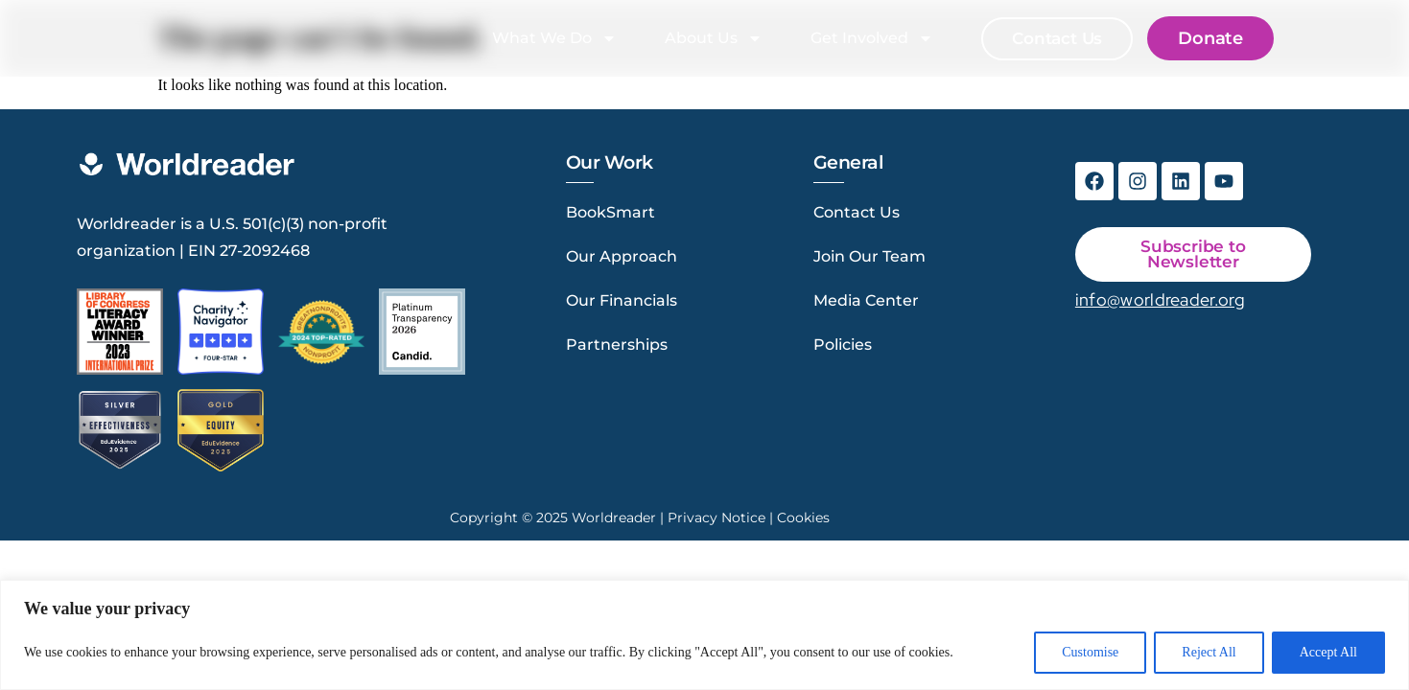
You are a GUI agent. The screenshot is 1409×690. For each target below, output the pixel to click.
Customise (1090, 652)
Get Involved (875, 38)
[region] (704, 635)
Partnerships (617, 344)
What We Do (558, 38)
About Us (717, 38)
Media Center (866, 300)
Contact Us (856, 212)
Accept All (1328, 652)
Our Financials (621, 300)
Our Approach (621, 256)
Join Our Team (869, 256)
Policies (842, 344)
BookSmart (610, 212)
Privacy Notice (716, 517)
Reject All (1208, 652)
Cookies (803, 517)
